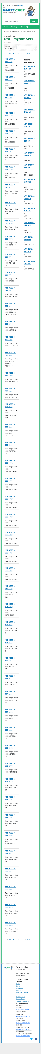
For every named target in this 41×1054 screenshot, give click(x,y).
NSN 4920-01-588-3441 (10, 888)
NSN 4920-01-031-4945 (29, 250)
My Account (19, 990)
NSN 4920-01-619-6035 (29, 180)
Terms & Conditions (22, 1001)
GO (33, 48)
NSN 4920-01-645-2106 (10, 168)
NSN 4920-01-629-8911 (10, 304)
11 (23, 53)
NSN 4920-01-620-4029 (10, 497)
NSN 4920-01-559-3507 (29, 166)
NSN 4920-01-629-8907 (10, 353)
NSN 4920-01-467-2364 (29, 209)
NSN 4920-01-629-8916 (10, 255)
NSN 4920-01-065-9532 (29, 96)
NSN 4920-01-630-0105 (10, 222)
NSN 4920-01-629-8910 (10, 322)
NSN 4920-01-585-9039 (10, 923)
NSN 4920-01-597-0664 (10, 623)
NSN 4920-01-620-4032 (10, 461)
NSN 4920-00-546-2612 (29, 262)
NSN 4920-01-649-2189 (10, 132)
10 (21, 53)
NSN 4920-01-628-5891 (10, 389)
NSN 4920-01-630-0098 (10, 237)
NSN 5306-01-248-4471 (23, 1010)
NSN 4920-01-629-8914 (10, 273)
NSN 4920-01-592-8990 (10, 710)
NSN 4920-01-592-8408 (10, 746)
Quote (18, 986)
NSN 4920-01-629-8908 (10, 338)
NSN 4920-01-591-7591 (10, 816)
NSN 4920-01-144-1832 (29, 223)
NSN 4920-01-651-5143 (10, 78)
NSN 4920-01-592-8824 (10, 728)
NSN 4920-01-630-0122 (10, 186)
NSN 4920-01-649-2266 (10, 114)
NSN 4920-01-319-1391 (29, 125)
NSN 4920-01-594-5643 (10, 659)
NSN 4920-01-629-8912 (10, 289)
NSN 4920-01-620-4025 (10, 569)
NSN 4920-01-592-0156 (10, 780)
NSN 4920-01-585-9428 (10, 905)
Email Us (20, 5)
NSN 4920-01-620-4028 (10, 515)
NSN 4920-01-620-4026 (10, 551)
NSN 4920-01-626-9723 (10, 405)
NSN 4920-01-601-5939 (10, 605)
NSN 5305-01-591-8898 (23, 1036)
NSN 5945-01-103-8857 (23, 1029)
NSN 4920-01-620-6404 (10, 443)
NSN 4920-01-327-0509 (29, 238)
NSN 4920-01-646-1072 (10, 150)
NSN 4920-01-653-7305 (10, 60)
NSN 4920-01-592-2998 (10, 764)
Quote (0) (24, 27)
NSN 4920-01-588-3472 (10, 870)
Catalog (14, 27)
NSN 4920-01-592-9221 (10, 677)
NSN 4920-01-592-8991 (10, 692)
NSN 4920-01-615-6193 (10, 587)
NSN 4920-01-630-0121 (10, 204)
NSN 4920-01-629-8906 (10, 374)
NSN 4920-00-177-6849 (29, 197)
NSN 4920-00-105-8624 (29, 154)
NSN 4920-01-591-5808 (10, 834)
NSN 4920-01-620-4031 (10, 479)
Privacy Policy (20, 999)
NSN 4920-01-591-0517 (10, 852)
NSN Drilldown (20, 997)
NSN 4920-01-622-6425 (10, 425)
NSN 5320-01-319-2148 (23, 1016)
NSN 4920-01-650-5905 (10, 96)
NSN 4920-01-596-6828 (10, 641)
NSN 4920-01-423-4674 (29, 139)
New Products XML (22, 992)
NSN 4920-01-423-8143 (29, 110)
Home (5, 27)
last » (28, 53)
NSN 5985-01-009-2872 (23, 1023)
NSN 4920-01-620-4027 (10, 533)
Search (34, 21)
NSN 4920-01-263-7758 (29, 67)
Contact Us (19, 988)
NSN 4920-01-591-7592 (10, 798)
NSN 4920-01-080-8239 (29, 82)
